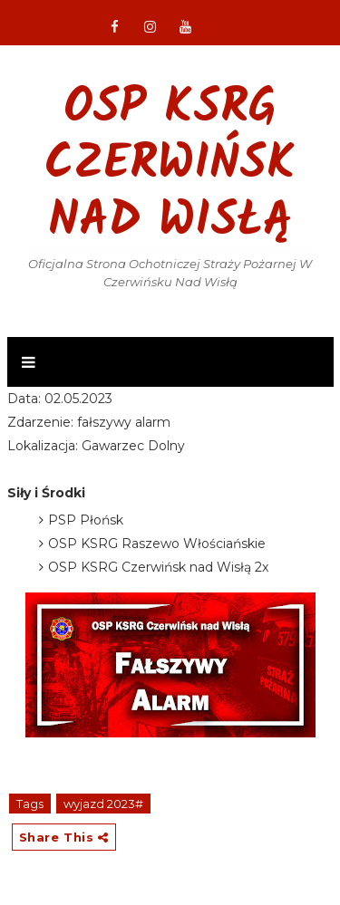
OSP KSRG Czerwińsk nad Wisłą (170, 166)
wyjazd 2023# (103, 803)
